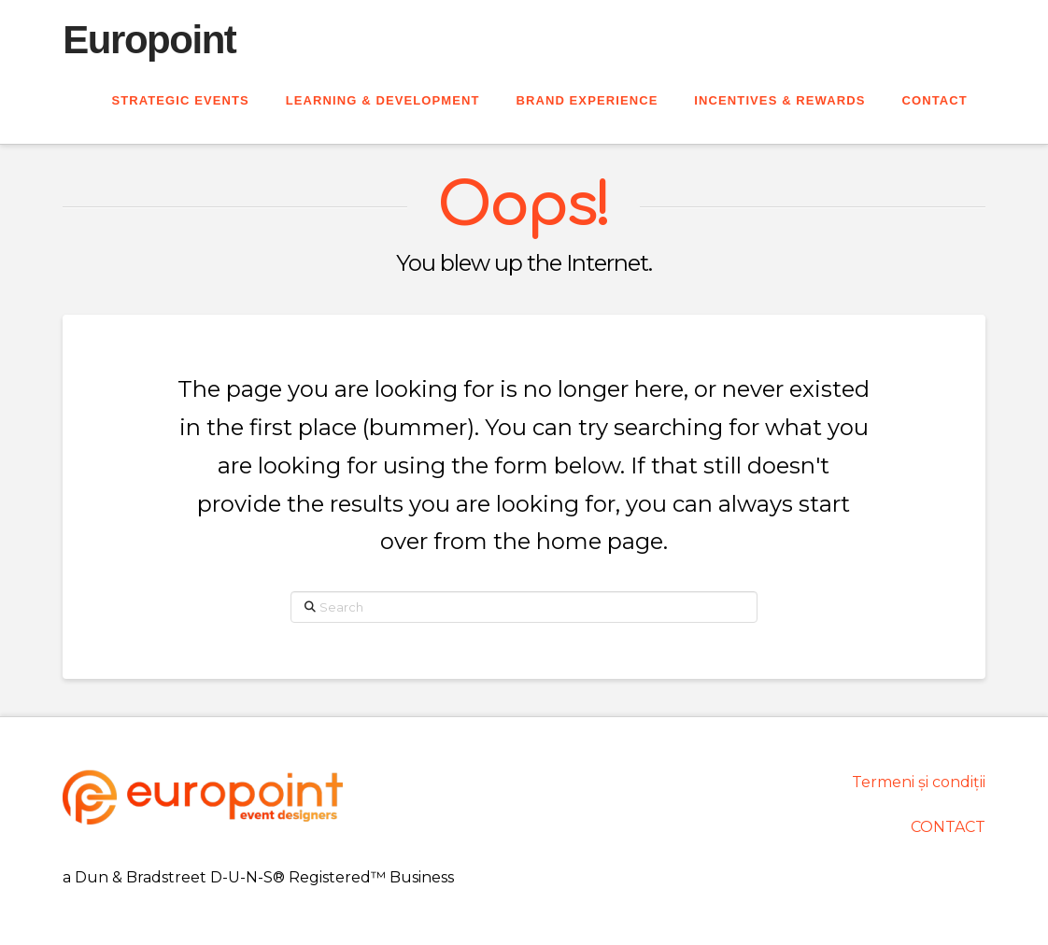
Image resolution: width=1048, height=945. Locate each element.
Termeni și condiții (918, 782)
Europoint (149, 40)
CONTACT (948, 827)
